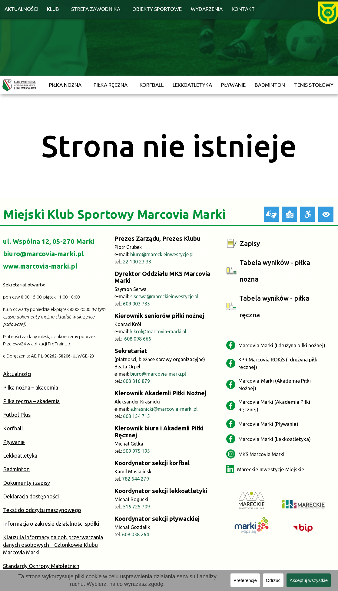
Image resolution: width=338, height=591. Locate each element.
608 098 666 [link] (137, 338)
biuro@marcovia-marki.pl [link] (43, 253)
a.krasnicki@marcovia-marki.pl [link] (163, 409)
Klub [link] (53, 9)
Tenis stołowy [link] (313, 85)
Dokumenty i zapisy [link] (26, 483)
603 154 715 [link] (136, 416)
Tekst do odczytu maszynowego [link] (42, 510)
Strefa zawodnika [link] (95, 9)
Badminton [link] (270, 85)
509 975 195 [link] (136, 451)
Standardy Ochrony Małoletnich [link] (41, 566)
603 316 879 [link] (136, 381)
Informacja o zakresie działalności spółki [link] (51, 524)
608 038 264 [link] (135, 534)
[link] (328, 12)
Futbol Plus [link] (17, 415)
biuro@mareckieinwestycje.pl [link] (162, 254)
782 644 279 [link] (135, 479)
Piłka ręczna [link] (111, 85)
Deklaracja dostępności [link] (31, 496)
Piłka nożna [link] (65, 85)
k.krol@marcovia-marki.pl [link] (158, 331)
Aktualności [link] (21, 9)
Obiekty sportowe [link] (157, 9)
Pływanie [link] (233, 85)
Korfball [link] (152, 85)
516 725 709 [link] (136, 506)
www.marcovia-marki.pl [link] (40, 266)
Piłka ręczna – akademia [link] (31, 401)
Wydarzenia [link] (207, 9)
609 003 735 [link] (136, 303)
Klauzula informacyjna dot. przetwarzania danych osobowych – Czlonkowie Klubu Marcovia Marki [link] (53, 544)
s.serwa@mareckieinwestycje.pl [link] (164, 296)
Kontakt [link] (243, 9)
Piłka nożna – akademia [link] (30, 387)
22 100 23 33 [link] (137, 261)
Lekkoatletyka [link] (192, 85)
